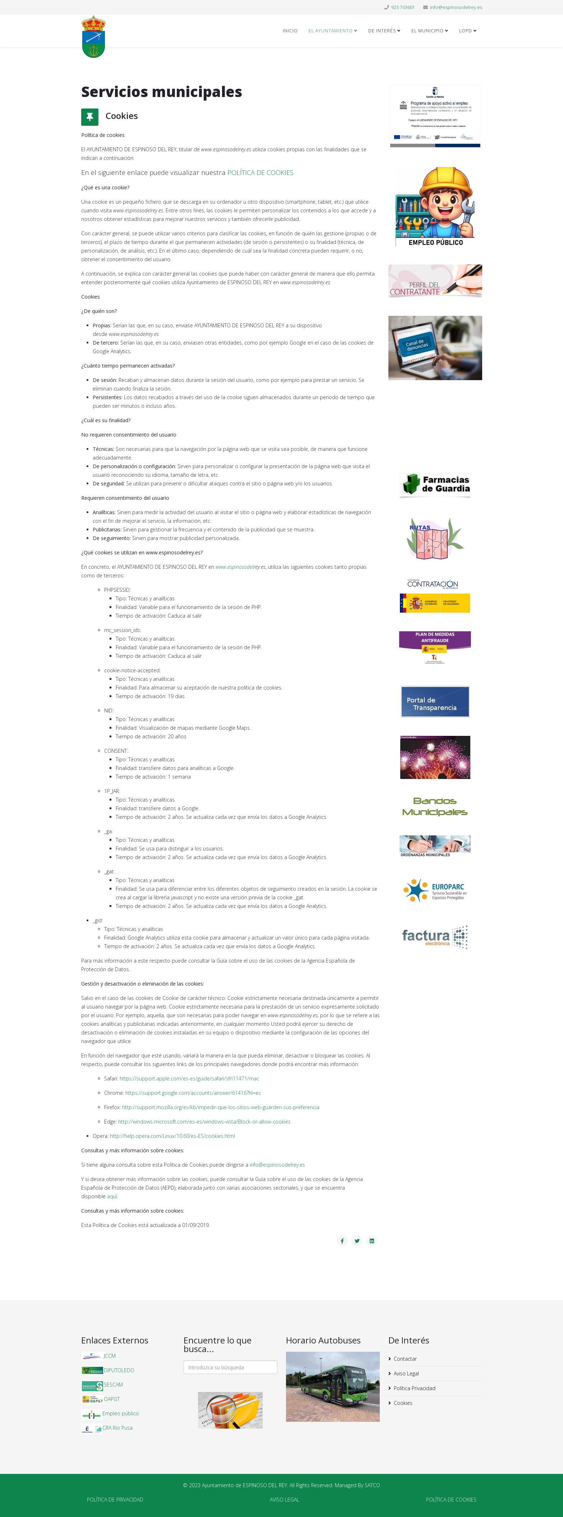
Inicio (290, 31)
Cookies (403, 1403)
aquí (112, 1196)
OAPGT (112, 1399)
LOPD (465, 31)
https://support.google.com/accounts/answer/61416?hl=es (193, 1092)
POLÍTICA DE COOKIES (260, 172)
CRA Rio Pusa (117, 1427)
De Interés (382, 31)
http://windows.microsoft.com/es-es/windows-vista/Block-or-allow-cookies (204, 1121)
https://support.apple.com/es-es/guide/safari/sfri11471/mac (189, 1078)
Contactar (405, 1358)
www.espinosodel (234, 566)
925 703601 (403, 7)
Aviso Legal (406, 1373)
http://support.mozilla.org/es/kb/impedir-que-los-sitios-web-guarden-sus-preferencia (220, 1107)
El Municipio (427, 31)
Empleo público (120, 1413)
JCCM (110, 1355)
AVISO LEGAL (284, 1499)
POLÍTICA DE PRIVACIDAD (115, 1499)
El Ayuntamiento (331, 31)
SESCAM (113, 1384)
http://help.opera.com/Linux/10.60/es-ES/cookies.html (172, 1136)
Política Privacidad (414, 1388)
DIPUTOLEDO (119, 1370)
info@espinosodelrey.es (456, 7)
